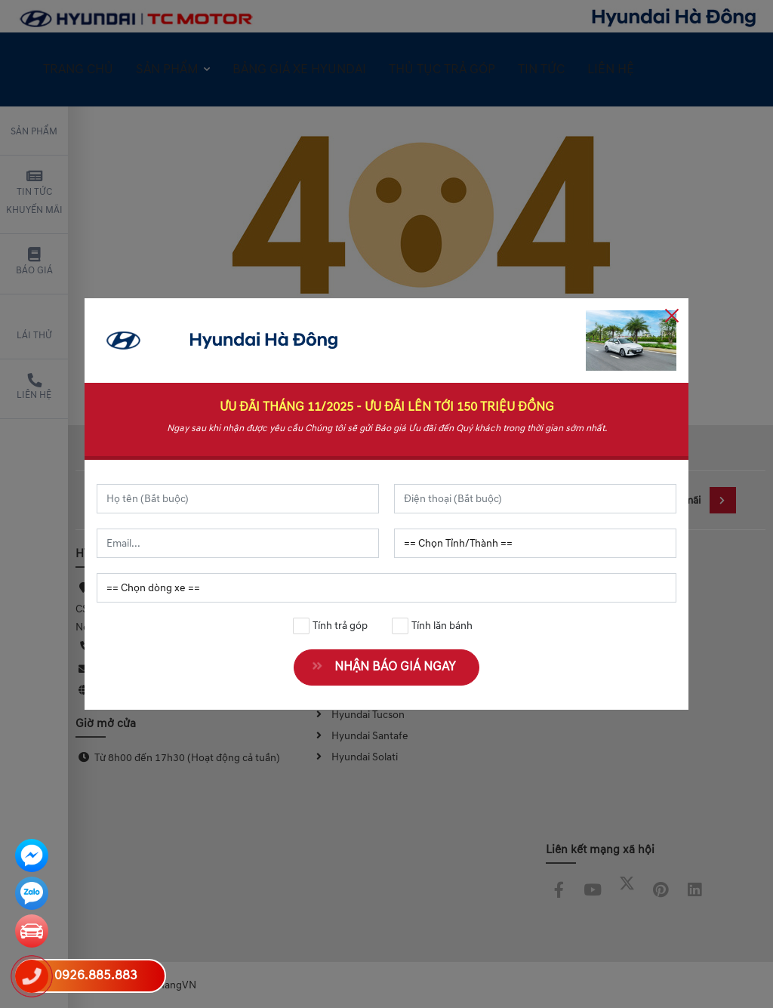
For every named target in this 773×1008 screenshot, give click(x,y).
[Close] (671, 314)
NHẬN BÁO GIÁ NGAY (389, 666)
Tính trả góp (331, 626)
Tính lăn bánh (433, 626)
